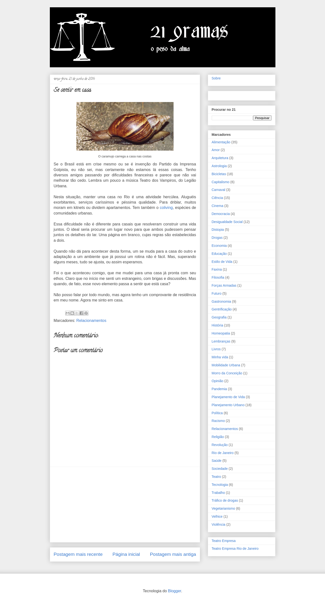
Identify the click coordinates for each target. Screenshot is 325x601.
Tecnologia (220, 485)
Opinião (217, 381)
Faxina (217, 269)
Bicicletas (219, 174)
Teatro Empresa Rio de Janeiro (235, 548)
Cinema (217, 206)
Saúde (216, 461)
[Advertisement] (125, 505)
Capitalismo (220, 182)
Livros (216, 349)
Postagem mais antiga (173, 554)
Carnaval (218, 190)
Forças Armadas (224, 285)
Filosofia (218, 277)
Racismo (218, 421)
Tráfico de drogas (225, 500)
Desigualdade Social (227, 222)
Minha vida (220, 357)
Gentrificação (222, 309)
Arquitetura (220, 158)
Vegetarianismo (223, 508)
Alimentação (221, 142)
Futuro (216, 293)
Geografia (219, 317)
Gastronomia (221, 301)
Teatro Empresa (224, 541)
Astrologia (219, 166)
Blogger (174, 591)
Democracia (221, 214)
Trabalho (218, 493)
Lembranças (221, 341)
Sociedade (220, 469)
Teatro (216, 477)
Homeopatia (221, 333)
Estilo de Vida (222, 262)
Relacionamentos (91, 320)
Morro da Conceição (227, 373)
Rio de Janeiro (223, 453)
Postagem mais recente (78, 554)
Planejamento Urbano (228, 405)
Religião (218, 437)
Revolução (220, 445)
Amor (216, 150)
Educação (219, 254)
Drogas (217, 238)
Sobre (216, 78)
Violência (219, 524)
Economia (219, 246)
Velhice (217, 516)
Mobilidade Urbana (226, 365)
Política (217, 413)
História (217, 325)
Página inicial (126, 554)
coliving (166, 208)
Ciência (217, 198)
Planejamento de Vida (228, 397)
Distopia (218, 230)
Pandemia (219, 389)
